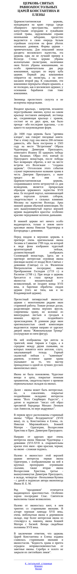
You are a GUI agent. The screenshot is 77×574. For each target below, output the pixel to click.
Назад (38, 570)
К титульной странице (38, 564)
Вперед (39, 567)
